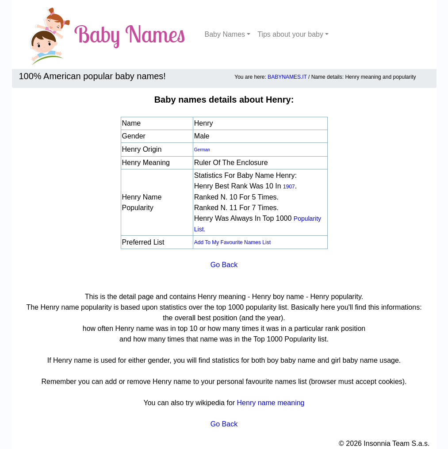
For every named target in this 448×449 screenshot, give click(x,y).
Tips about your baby (290, 34)
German (202, 149)
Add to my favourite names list (232, 242)
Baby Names (225, 34)
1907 (289, 187)
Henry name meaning (271, 403)
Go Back (224, 265)
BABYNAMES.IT (287, 77)
